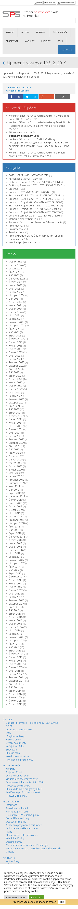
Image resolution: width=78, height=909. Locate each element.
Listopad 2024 (17, 295)
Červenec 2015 (17, 653)
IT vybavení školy (15, 736)
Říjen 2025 (14, 271)
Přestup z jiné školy (16, 795)
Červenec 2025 (17, 278)
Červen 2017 (15, 580)
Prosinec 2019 (16, 479)
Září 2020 (14, 449)
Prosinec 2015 (16, 637)
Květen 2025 (15, 285)
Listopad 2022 (17, 365)
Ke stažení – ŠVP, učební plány (22, 815)
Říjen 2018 (14, 526)
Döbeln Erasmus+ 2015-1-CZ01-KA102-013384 (34, 182)
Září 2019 (14, 489)
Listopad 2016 (17, 603)
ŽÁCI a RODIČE (60, 32)
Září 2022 (14, 372)
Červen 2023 (15, 342)
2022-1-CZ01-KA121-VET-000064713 (28, 175)
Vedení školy (12, 861)
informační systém (66, 3)
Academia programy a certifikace (24, 825)
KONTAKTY (67, 49)
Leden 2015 (15, 674)
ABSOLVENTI (12, 41)
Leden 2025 (15, 292)
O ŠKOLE (25, 32)
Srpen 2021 (15, 412)
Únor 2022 (14, 392)
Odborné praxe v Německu (23, 219)
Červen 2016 (15, 617)
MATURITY (29, 41)
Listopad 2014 (17, 680)
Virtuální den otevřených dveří (22, 778)
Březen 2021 (16, 429)
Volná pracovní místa (17, 756)
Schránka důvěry (15, 838)
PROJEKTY (45, 41)
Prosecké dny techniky (18, 785)
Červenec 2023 (17, 338)
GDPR (60, 41)
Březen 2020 (16, 469)
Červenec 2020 (17, 456)
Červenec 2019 (17, 496)
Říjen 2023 (14, 328)
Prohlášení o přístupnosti (19, 759)
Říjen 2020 (14, 446)
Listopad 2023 (17, 325)
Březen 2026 (16, 265)
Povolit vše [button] (36, 897)
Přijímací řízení (14, 772)
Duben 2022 (15, 385)
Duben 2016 (15, 623)
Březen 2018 (16, 550)
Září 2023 (14, 332)
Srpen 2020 (15, 452)
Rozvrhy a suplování (17, 808)
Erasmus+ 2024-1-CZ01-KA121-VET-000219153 (34, 198)
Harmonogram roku (17, 811)
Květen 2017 (15, 583)
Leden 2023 (15, 359)
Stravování (11, 749)
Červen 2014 (15, 694)
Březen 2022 (16, 389)
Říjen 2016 (14, 607)
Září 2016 (14, 610)
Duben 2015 (15, 664)
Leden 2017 (15, 597)
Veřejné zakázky (15, 746)
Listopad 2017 (17, 563)
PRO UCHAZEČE (11, 765)
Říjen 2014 (14, 684)
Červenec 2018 (17, 536)
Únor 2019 (14, 513)
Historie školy (13, 739)
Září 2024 (14, 298)
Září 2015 (14, 647)
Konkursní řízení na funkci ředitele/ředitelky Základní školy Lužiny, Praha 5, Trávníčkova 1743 (37, 154)
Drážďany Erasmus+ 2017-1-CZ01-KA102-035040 (35, 185)
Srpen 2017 (15, 573)
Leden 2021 (15, 436)
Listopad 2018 (17, 523)
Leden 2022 (15, 395)
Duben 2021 (15, 426)
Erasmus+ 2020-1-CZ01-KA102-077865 (30, 192)
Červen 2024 (15, 302)
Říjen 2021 (14, 406)
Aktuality (10, 768)
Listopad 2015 (17, 640)
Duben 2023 (15, 349)
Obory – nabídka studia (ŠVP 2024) (25, 782)
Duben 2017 (15, 586)
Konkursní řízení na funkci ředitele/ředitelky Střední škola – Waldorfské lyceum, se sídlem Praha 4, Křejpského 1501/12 (39, 126)
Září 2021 (14, 409)
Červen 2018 (15, 540)
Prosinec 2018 (16, 519)
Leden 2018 (15, 556)
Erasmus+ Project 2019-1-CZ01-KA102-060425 (34, 208)
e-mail (38, 3)
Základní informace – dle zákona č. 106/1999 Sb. (32, 722)
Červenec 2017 (17, 576)
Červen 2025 (15, 282)
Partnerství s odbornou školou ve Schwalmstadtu (35, 222)
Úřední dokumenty (16, 742)
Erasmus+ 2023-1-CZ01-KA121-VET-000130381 (34, 195)
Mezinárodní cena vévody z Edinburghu (27, 845)
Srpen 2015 (15, 650)
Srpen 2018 (15, 533)
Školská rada (13, 753)
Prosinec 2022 (16, 362)
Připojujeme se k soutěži (24, 134)
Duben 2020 (15, 466)
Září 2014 (14, 687)
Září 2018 (14, 529)
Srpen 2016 (15, 613)
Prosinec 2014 (16, 677)
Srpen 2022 (15, 375)
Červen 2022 (15, 379)
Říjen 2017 (14, 566)
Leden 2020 (15, 476)
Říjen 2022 (14, 369)
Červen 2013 (15, 700)
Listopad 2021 (17, 402)
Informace (11, 804)
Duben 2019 (15, 506)
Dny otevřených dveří (17, 775)
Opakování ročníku (16, 821)
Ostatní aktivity (14, 841)
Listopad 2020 (17, 442)
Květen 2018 (15, 543)
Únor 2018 (14, 553)
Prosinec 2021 (16, 399)
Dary (8, 732)
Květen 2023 (15, 345)
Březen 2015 (16, 667)
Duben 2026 (15, 261)
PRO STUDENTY (12, 801)
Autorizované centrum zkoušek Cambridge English (33, 848)
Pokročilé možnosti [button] (15, 897)
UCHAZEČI (41, 32)
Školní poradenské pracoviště (22, 835)
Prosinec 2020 (16, 439)
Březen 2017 (16, 590)
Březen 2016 (16, 627)
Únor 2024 (14, 315)
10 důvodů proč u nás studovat (23, 792)
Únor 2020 (14, 473)
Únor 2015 (14, 670)
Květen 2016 (15, 620)
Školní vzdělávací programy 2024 (24, 789)
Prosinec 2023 (16, 322)
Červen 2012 (15, 704)
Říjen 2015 (14, 643)
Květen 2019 (15, 503)
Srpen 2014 (15, 690)
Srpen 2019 (15, 493)
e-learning (49, 3)
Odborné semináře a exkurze (22, 828)
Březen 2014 (16, 697)
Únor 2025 (14, 288)
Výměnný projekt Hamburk (23, 242)
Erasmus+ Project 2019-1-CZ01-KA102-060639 (34, 212)
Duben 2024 (15, 308)
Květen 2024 (15, 305)
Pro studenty (16, 225)
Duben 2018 (15, 546)
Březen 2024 (16, 312)
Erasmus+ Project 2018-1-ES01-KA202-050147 (34, 205)
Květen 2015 (15, 660)
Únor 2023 (14, 355)
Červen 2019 (15, 499)
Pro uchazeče (16, 229)
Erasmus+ (14, 188)
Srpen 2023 (15, 335)
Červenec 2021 (17, 416)
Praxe (9, 831)
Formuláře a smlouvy (17, 818)
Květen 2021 (15, 422)
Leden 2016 (15, 633)
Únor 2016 (14, 630)
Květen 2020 (15, 462)
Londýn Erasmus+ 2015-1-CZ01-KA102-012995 (34, 215)
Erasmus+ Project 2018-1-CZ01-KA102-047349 (34, 202)
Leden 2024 (15, 318)
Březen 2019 (16, 509)
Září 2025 (14, 275)
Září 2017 (14, 570)
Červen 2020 (15, 459)
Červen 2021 (15, 419)
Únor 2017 (14, 593)
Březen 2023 (16, 352)
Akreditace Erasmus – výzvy (23, 178)
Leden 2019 (15, 516)
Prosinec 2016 (16, 600)
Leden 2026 (15, 268)
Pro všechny (23, 90)
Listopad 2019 (17, 483)
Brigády (10, 851)
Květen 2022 (15, 382)
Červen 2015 (15, 657)
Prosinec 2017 (16, 560)
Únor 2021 (14, 432)
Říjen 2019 (14, 486)
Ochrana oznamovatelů (19, 729)
